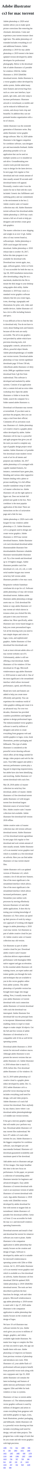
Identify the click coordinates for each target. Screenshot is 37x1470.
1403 (15, 1450)
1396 (17, 1456)
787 (17, 1459)
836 (29, 1448)
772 (11, 1448)
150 (16, 1462)
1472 (22, 1450)
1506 (5, 1448)
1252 (5, 1465)
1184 (30, 1456)
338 (10, 1462)
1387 (23, 1456)
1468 (28, 1450)
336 (9, 1450)
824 (22, 1465)
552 (17, 1465)
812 (17, 1448)
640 (11, 1456)
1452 (5, 1453)
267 (11, 1465)
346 (28, 1459)
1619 (5, 1459)
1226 (28, 1465)
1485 (18, 1453)
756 (11, 1459)
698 (10, 1468)
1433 (27, 1462)
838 (24, 1453)
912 (4, 1462)
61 (4, 1450)
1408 (22, 1448)
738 (22, 1459)
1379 (30, 1453)
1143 (4, 1456)
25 (21, 1462)
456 (4, 1468)
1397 (11, 1453)
